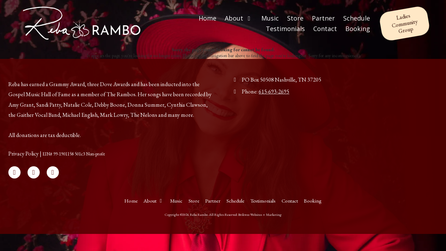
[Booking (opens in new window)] (357, 29)
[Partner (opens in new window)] (323, 18)
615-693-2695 (274, 91)
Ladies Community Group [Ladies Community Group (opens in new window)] (404, 23)
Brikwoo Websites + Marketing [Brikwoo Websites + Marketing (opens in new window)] (260, 214)
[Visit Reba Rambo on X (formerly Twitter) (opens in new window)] (34, 172)
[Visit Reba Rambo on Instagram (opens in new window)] (53, 172)
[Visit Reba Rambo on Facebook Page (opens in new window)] (14, 172)
